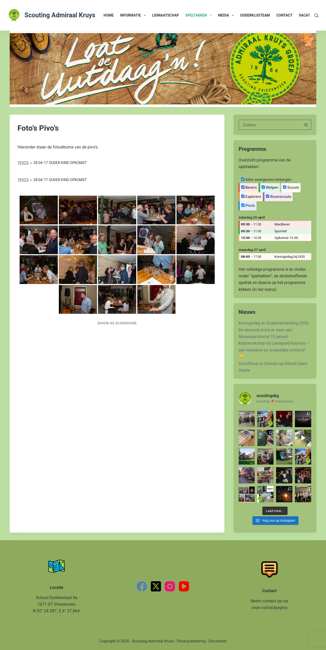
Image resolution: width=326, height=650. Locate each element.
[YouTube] (184, 586)
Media (227, 15)
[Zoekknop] (306, 125)
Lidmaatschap (165, 15)
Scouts (291, 187)
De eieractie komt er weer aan (265, 330)
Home (109, 15)
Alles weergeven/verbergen (266, 179)
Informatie (134, 15)
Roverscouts (278, 196)
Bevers (249, 187)
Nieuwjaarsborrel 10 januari (263, 336)
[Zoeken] (316, 15)
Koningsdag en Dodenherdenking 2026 (273, 323)
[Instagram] (170, 586)
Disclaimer (218, 641)
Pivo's (23, 163)
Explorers (251, 196)
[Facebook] (142, 586)
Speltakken (199, 15)
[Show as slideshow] (117, 323)
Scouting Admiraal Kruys (59, 15)
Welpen (270, 187)
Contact (284, 15)
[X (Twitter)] (156, 586)
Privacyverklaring (191, 641)
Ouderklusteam (255, 15)
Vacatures (309, 15)
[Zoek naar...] (270, 125)
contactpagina (274, 607)
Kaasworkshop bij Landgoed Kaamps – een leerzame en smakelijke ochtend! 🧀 (274, 350)
